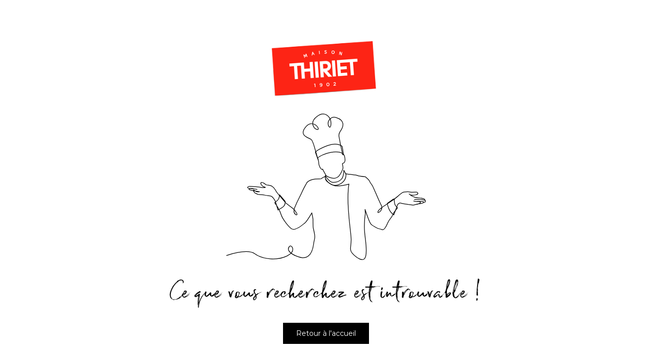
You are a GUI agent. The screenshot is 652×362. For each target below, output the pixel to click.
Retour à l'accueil (326, 333)
